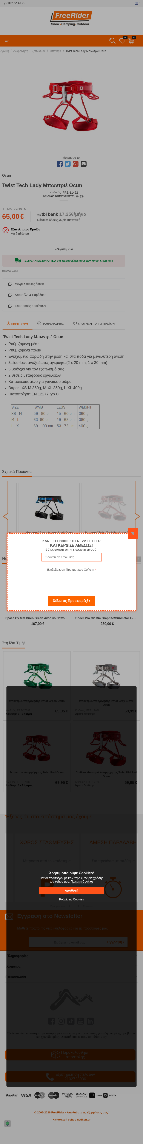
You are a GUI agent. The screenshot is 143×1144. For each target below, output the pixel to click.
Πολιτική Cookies (82, 881)
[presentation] (71, 580)
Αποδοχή (71, 890)
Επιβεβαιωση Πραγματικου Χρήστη (70, 569)
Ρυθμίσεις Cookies (71, 899)
